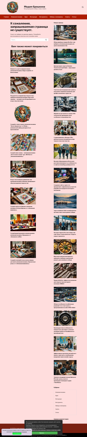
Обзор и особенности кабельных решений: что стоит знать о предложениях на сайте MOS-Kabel (64, 304)
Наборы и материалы (56, 17)
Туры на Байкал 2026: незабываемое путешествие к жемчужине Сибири (65, 210)
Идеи (26, 17)
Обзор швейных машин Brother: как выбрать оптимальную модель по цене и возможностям (64, 43)
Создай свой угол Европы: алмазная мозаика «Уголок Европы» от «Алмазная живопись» (22, 207)
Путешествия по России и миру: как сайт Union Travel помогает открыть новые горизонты (65, 233)
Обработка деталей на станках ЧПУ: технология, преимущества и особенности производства (65, 114)
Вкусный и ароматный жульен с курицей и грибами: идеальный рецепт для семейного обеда (63, 256)
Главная (6, 17)
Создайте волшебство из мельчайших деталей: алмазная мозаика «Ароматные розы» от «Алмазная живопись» (23, 260)
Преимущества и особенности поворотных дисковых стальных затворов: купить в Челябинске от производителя (64, 328)
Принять (41, 433)
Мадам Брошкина (34, 6)
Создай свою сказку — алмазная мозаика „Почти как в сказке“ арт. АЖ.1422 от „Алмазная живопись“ (22, 154)
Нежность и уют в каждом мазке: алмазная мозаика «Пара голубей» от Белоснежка (21, 70)
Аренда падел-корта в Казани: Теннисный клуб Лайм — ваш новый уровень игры (64, 67)
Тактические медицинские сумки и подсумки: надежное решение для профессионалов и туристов (65, 91)
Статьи (74, 17)
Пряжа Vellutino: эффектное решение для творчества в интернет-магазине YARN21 (65, 280)
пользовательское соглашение (19, 431)
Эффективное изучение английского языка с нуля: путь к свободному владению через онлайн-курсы (65, 353)
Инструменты (43, 17)
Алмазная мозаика (16, 17)
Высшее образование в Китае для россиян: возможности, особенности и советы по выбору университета (65, 162)
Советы (67, 17)
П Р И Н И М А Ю (17, 433)
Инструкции (33, 17)
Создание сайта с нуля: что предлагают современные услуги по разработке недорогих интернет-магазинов (65, 186)
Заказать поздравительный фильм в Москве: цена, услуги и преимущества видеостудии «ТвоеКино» (65, 378)
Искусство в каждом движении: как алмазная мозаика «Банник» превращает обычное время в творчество (22, 180)
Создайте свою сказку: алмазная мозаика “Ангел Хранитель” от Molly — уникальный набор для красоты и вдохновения (23, 126)
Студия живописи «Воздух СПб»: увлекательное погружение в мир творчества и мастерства (64, 138)
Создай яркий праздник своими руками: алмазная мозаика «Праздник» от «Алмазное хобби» (22, 234)
